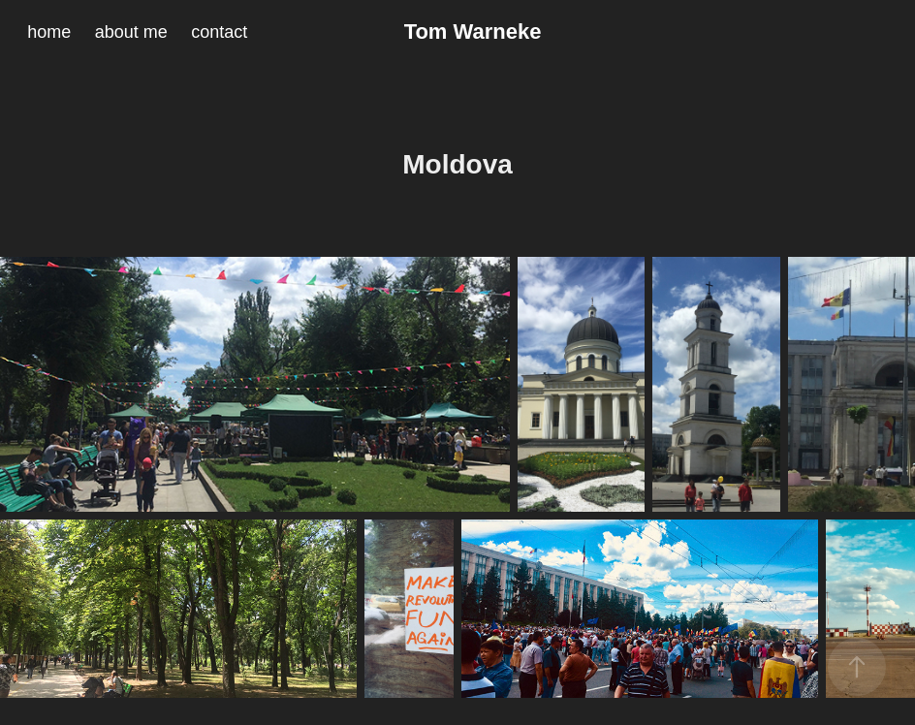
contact (219, 32)
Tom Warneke (473, 31)
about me (131, 32)
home (49, 32)
